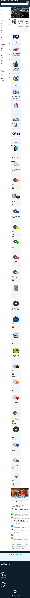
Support (2, 573)
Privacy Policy (3, 586)
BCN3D (1, 50)
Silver (1, 37)
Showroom (2, 570)
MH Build (2, 55)
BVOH (1, 21)
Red (1, 29)
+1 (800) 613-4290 (17, 0)
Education (2, 572)
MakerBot (2, 56)
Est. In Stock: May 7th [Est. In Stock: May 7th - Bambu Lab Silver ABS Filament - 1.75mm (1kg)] (14, 470)
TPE (1, 25)
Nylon (1, 17)
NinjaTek (2, 57)
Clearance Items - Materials (4, 80)
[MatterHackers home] (15, 592)
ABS (1, 13)
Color (1, 26)
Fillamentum (2, 52)
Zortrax (1, 67)
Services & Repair (3, 575)
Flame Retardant (2, 42)
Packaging (2, 68)
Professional (3, 571)
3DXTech (2, 48)
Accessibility (3, 588)
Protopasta (2, 61)
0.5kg (1, 72)
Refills (1, 69)
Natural (1, 38)
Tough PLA (2, 16)
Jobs (1, 584)
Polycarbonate (2, 22)
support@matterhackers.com (6, 564)
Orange (1, 30)
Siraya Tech (2, 63)
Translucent (2, 46)
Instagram (14, 559)
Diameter (2, 9)
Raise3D (2, 62)
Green (1, 31)
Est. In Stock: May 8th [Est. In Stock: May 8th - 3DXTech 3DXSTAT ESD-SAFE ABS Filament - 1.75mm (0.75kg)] (14, 439)
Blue (1, 32)
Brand (1, 47)
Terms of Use (3, 587)
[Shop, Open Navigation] (2, 6)
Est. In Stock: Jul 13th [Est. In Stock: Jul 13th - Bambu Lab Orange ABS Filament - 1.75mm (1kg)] (14, 392)
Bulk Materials (2, 77)
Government (3, 574)
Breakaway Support (3, 20)
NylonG (1, 58)
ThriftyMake (2, 66)
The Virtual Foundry (3, 65)
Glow (1, 43)
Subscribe (15, 557)
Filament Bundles (3, 78)
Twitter (12, 559)
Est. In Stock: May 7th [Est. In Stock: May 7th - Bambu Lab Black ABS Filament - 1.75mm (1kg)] (14, 376)
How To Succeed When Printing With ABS (17, 501)
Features (2, 39)
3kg (1, 74)
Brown (1, 34)
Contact (2, 580)
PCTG (1, 15)
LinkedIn (15, 559)
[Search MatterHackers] (28, 4)
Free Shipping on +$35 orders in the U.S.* (5, 0)
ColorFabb (2, 51)
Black (1, 27)
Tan (1, 35)
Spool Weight (2, 71)
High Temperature (3, 44)
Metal (1, 18)
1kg (1, 73)
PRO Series (2, 60)
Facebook (11, 559)
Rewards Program (4, 583)
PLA (1, 12)
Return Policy (3, 585)
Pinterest (17, 559)
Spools (1, 70)
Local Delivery (3, 582)
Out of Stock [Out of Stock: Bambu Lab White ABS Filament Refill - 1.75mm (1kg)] (13, 486)
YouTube (18, 559)
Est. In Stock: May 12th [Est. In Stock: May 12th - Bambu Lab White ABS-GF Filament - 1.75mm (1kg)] (14, 423)
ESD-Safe (2, 41)
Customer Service (13, 0)
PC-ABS (1, 23)
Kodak (1, 53)
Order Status (3, 581)
